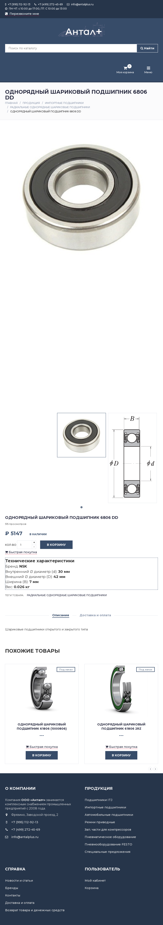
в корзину (38, 755)
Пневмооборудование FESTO (108, 844)
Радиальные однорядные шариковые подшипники (50, 107)
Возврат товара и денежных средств (35, 910)
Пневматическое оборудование (110, 837)
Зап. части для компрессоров (108, 829)
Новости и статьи (19, 880)
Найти (147, 48)
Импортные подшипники (64, 103)
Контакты (12, 895)
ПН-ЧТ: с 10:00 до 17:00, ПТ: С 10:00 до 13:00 (36, 8)
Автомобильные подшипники (109, 815)
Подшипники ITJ (98, 800)
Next (155, 769)
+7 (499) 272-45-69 (48, 4)
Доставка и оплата (95, 615)
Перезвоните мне (22, 14)
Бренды (11, 888)
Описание (60, 615)
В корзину (53, 545)
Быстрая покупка (21, 552)
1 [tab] (81, 507)
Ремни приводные (100, 822)
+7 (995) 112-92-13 (17, 4)
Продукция (31, 103)
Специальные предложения (107, 852)
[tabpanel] (81, 435)
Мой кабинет (95, 880)
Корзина (91, 888)
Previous (150, 769)
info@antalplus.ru (80, 4)
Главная (11, 103)
